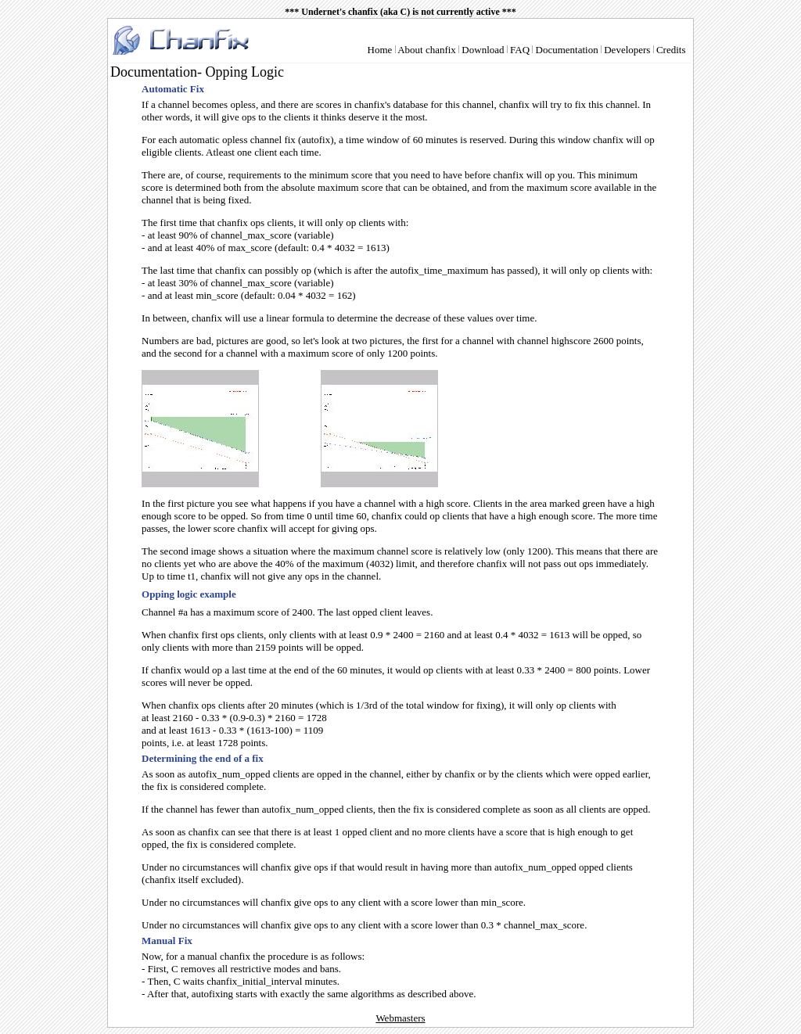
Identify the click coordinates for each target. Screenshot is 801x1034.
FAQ (520, 50)
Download (483, 50)
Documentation (567, 50)
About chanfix (426, 50)
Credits (671, 50)
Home (380, 50)
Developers (627, 50)
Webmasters (400, 1018)
